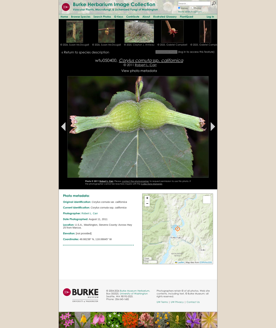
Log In (210, 16)
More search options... (191, 11)
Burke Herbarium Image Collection (114, 4)
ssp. (151, 60)
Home (64, 16)
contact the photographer (135, 181)
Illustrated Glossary (165, 16)
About (146, 16)
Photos (197, 8)
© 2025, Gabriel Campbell (172, 44)
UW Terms (162, 302)
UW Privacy (177, 302)
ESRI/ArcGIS (206, 262)
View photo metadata (139, 71)
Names (184, 8)
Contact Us (193, 302)
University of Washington (134, 293)
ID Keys (118, 16)
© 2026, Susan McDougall (74, 44)
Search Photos (102, 16)
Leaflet (179, 262)
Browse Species (80, 16)
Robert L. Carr (146, 65)
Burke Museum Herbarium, (135, 290)
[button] (177, 229)
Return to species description (86, 52)
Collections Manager (151, 183)
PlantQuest (186, 16)
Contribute (132, 16)
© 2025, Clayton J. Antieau (139, 44)
